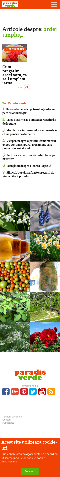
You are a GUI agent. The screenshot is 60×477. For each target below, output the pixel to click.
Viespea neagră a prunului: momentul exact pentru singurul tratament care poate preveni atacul (29, 144)
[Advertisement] (30, 17)
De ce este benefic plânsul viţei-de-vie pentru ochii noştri (28, 111)
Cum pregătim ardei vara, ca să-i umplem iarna (14, 75)
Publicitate (8, 422)
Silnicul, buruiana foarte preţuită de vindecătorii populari (28, 174)
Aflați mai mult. (9, 461)
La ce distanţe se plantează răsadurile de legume (29, 121)
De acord (30, 471)
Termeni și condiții (12, 416)
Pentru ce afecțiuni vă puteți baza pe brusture (28, 157)
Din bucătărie (15, 49)
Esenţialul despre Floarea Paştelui (29, 166)
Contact (6, 419)
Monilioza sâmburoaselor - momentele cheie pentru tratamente (29, 132)
